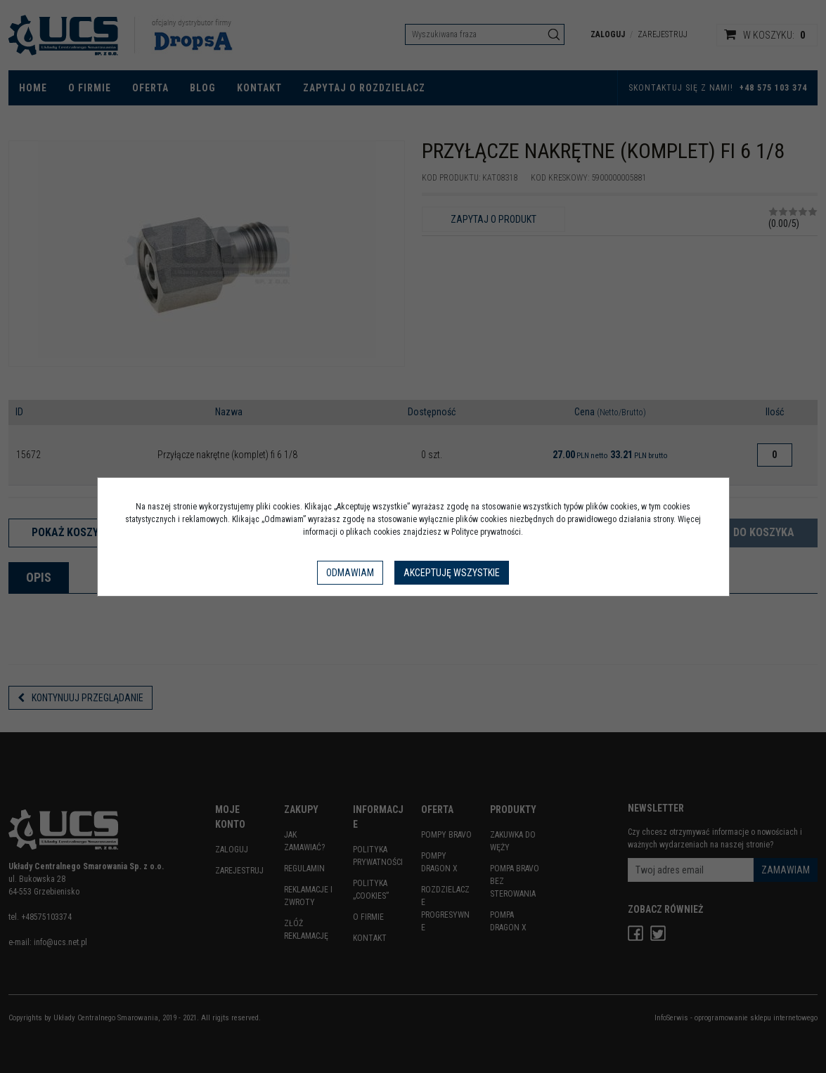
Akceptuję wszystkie (452, 572)
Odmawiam (350, 572)
